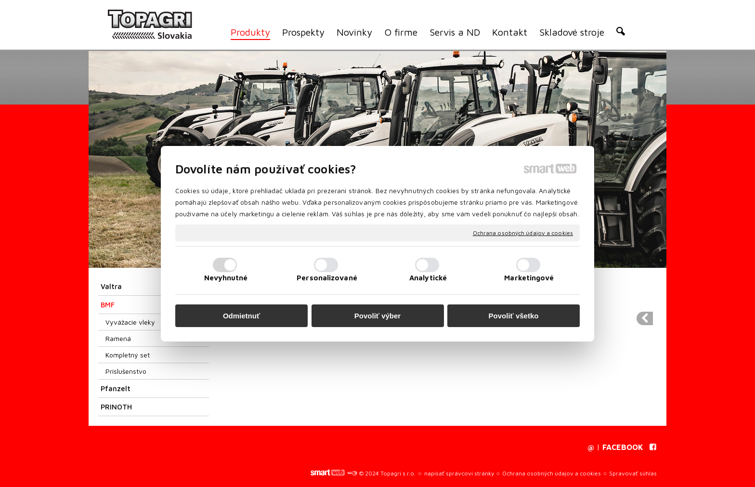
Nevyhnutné (226, 278)
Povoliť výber (377, 316)
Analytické (428, 278)
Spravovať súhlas (633, 473)
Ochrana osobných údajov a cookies (523, 232)
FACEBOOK (622, 447)
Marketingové (529, 278)
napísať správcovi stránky (459, 473)
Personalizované (327, 278)
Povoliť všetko (514, 316)
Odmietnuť (241, 316)
